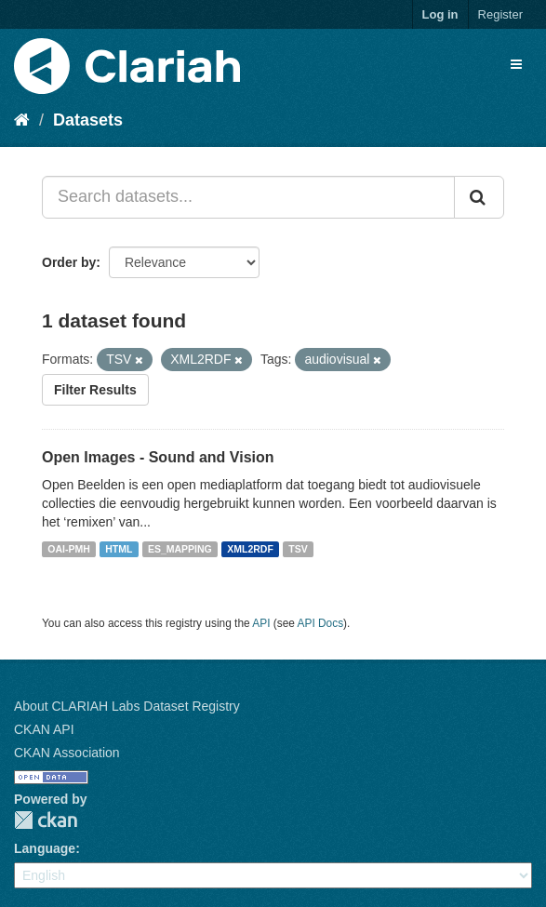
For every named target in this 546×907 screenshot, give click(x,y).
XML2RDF (250, 548)
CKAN (45, 820)
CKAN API (44, 729)
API (261, 623)
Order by (69, 262)
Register (500, 14)
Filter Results (95, 389)
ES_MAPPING (180, 548)
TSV (297, 548)
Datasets (88, 120)
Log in (440, 14)
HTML (118, 548)
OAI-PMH (68, 548)
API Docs (321, 623)
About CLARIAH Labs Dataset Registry (127, 706)
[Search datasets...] (248, 197)
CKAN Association (67, 752)
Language (44, 848)
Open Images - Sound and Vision (158, 457)
